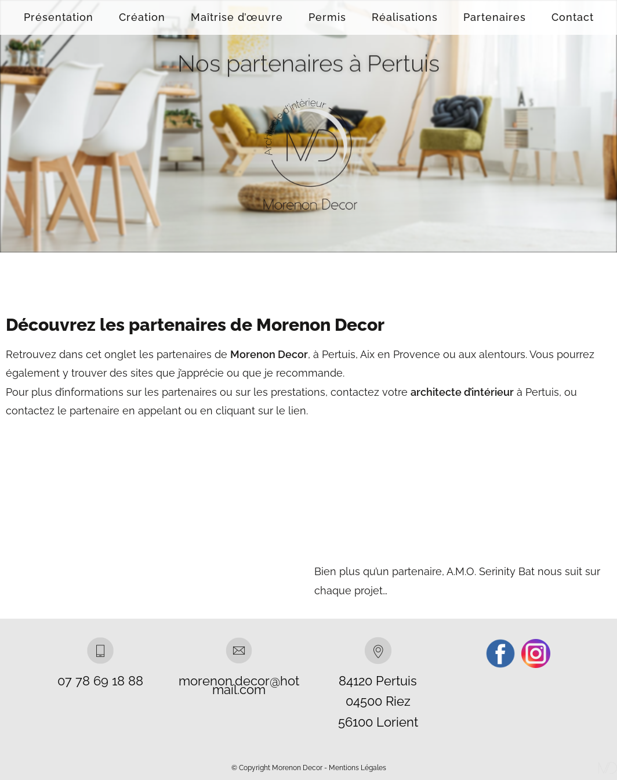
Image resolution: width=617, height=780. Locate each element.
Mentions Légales (357, 768)
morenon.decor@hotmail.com (239, 685)
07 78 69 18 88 (100, 680)
